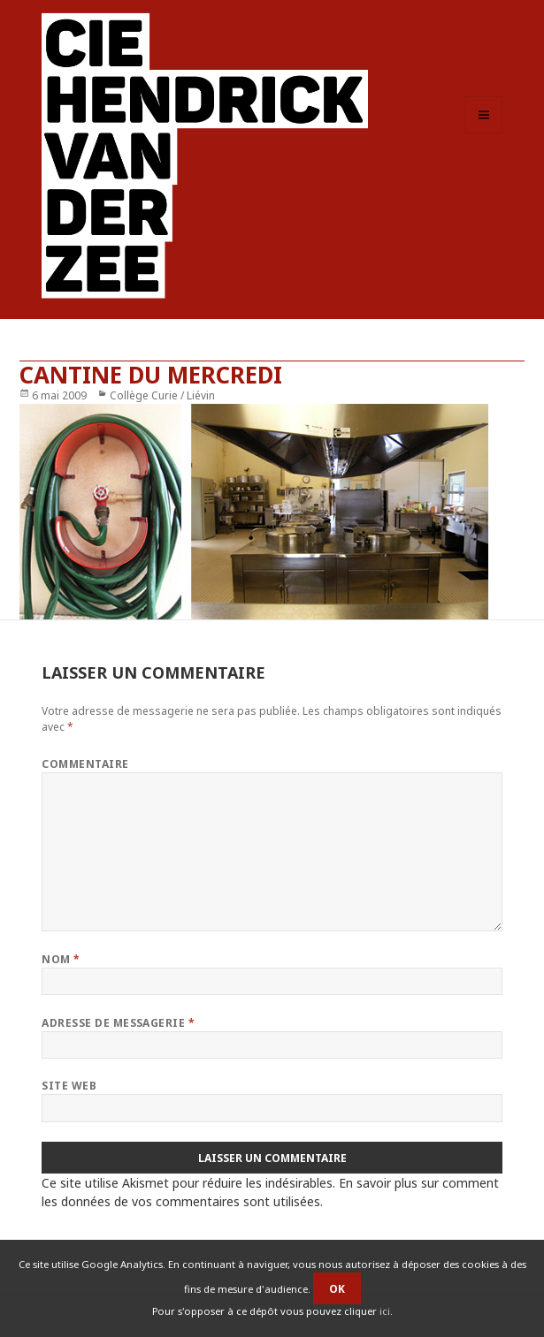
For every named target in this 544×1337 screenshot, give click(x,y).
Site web (69, 1085)
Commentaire (85, 763)
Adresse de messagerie (118, 1022)
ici (384, 1311)
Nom (61, 959)
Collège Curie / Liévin (162, 395)
